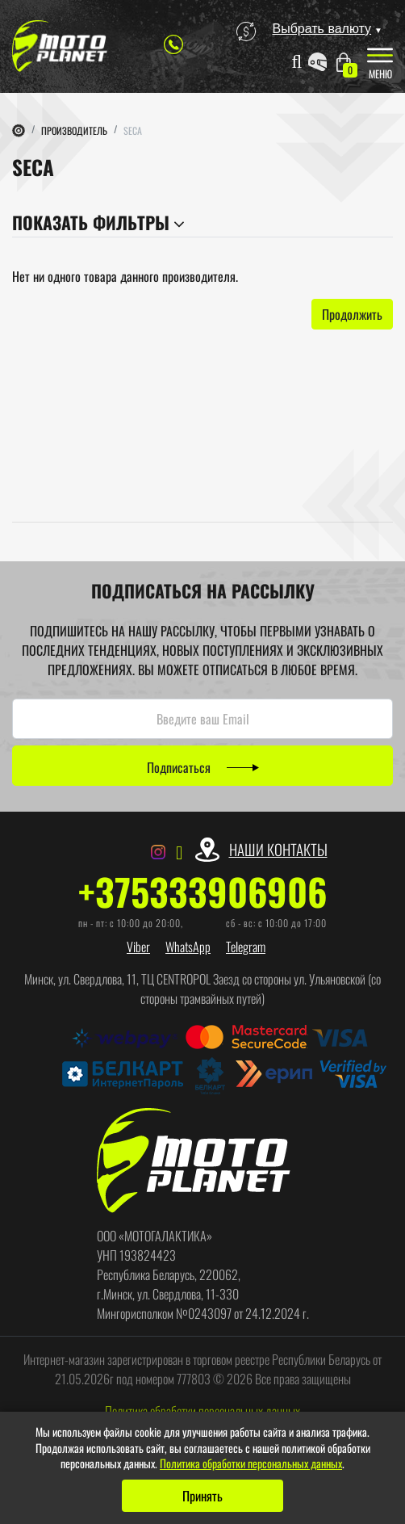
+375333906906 (203, 891)
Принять (202, 1495)
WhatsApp (188, 946)
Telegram (245, 946)
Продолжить (352, 314)
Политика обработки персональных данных (251, 1463)
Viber (138, 946)
